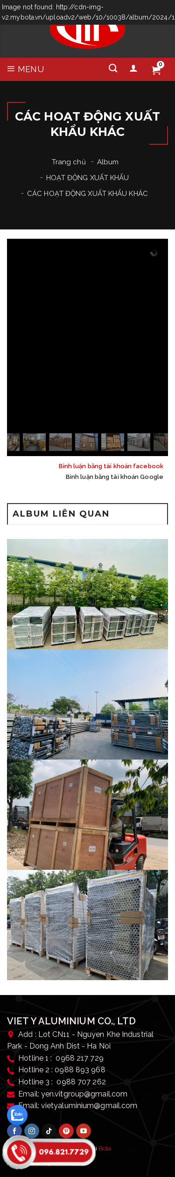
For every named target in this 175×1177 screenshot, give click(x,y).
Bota (104, 1148)
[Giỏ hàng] (156, 71)
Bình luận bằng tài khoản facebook (111, 466)
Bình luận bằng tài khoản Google (114, 476)
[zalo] (17, 1115)
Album (108, 162)
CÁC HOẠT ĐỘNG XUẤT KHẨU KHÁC (87, 193)
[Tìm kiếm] (113, 68)
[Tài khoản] (133, 68)
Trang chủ (69, 162)
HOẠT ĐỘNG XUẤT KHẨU (87, 178)
